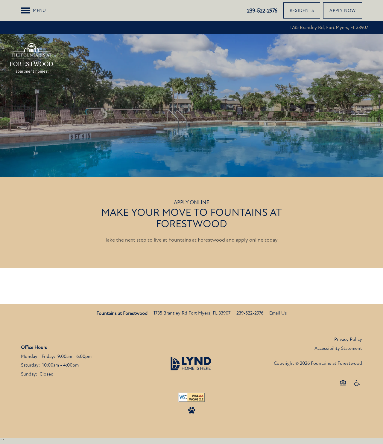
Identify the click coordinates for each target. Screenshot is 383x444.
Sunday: (29, 374)
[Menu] (33, 10)
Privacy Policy (348, 339)
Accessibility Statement (338, 348)
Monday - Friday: (38, 356)
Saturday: (30, 365)
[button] (301, 10)
